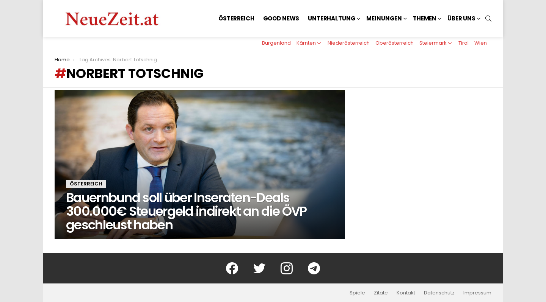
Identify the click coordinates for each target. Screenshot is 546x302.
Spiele (357, 293)
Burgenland (276, 43)
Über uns (461, 18)
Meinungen (384, 18)
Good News (281, 18)
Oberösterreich (394, 43)
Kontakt (406, 293)
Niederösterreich (349, 43)
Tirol (463, 43)
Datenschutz (439, 293)
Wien (480, 43)
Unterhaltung (331, 18)
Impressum (477, 293)
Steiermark (433, 43)
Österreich (236, 18)
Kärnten (306, 43)
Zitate (381, 293)
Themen (424, 18)
